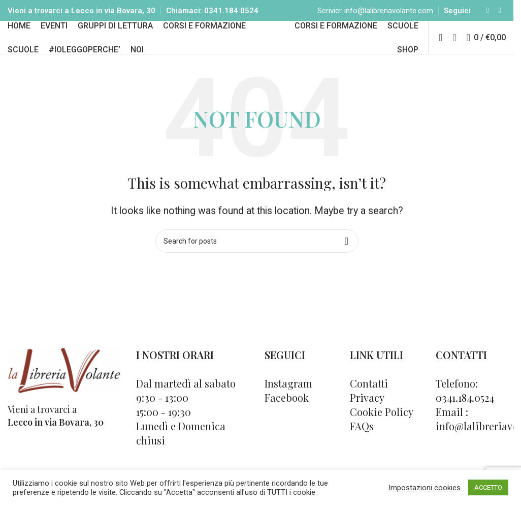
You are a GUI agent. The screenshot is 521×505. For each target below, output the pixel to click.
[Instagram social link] (500, 15)
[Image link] (64, 394)
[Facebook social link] (487, 15)
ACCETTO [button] (488, 487)
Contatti (369, 407)
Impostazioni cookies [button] (424, 487)
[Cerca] (454, 54)
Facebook (287, 422)
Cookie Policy (381, 436)
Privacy (367, 422)
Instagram (288, 407)
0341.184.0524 (231, 15)
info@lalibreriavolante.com (388, 15)
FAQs (362, 450)
